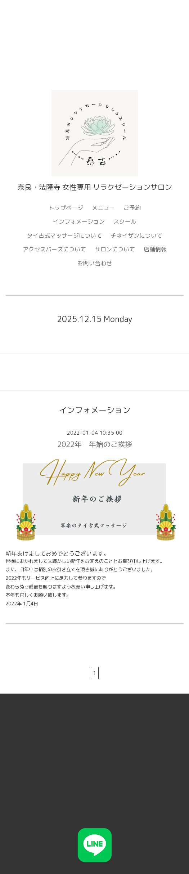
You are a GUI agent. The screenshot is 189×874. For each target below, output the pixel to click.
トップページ (66, 208)
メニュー (103, 208)
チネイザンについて (136, 235)
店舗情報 (155, 249)
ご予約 (132, 208)
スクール (124, 221)
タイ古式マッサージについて (64, 235)
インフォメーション (79, 221)
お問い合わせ (94, 263)
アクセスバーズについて (54, 249)
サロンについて (115, 249)
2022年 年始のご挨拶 (94, 444)
